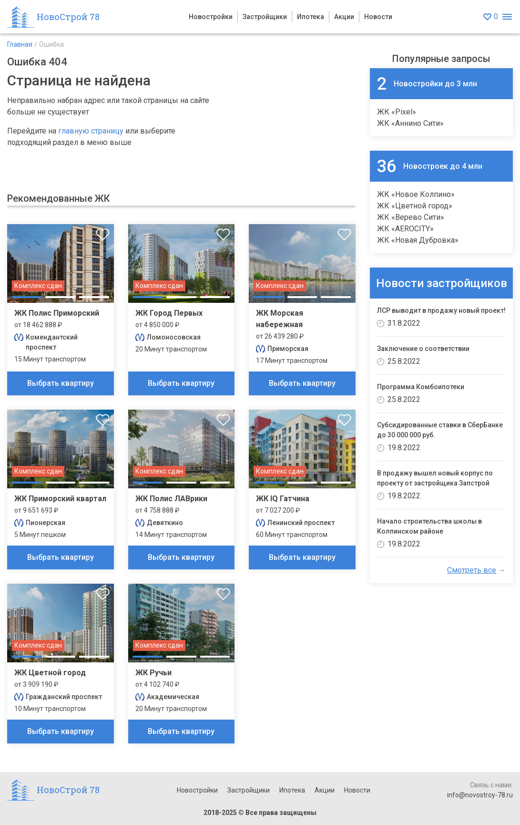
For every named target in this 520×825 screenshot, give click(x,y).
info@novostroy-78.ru (480, 795)
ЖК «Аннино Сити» (410, 123)
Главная (19, 44)
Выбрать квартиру (60, 383)
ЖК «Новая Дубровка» (418, 240)
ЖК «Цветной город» (414, 205)
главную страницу (90, 130)
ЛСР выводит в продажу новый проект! (441, 310)
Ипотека (310, 17)
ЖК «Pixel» (396, 111)
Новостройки (211, 17)
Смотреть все (471, 570)
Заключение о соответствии (423, 348)
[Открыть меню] (507, 17)
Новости (378, 17)
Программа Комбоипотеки (420, 387)
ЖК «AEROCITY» (405, 228)
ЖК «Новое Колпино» (416, 194)
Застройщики (265, 17)
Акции (344, 17)
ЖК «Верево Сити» (410, 217)
